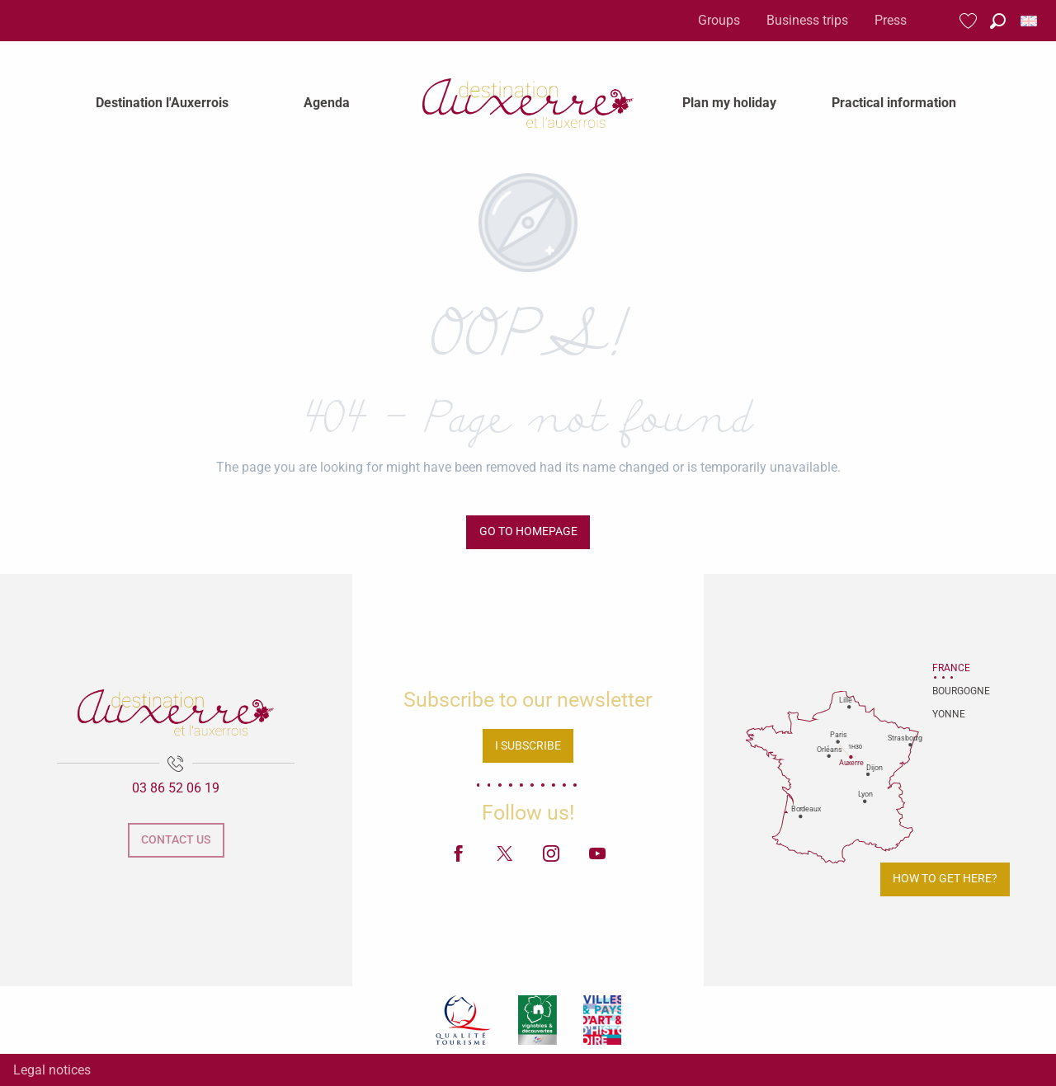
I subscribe (528, 746)
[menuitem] (162, 103)
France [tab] (951, 668)
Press (890, 20)
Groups (719, 20)
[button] (997, 21)
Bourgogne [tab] (953, 691)
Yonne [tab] (948, 714)
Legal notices (52, 1070)
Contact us (175, 840)
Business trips (807, 20)
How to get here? (945, 879)
